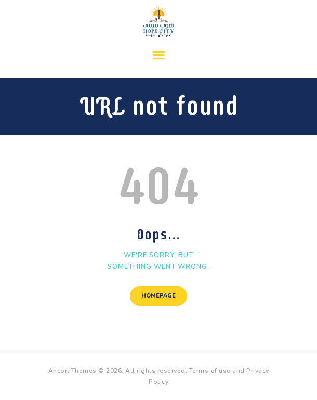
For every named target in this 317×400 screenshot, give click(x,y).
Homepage (158, 296)
